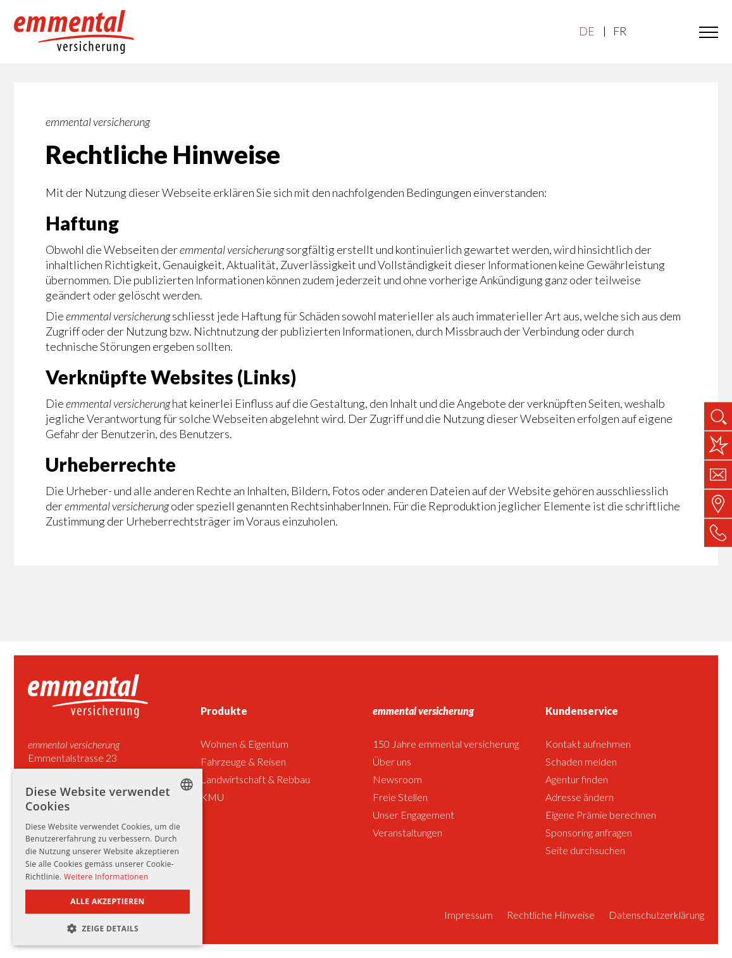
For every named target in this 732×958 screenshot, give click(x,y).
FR (619, 31)
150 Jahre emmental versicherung (446, 744)
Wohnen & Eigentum (244, 744)
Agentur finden (576, 779)
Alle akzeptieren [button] (107, 901)
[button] (107, 927)
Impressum (468, 915)
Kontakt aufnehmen (588, 744)
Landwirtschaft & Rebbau (255, 779)
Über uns (392, 761)
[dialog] (107, 857)
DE (587, 31)
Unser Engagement (413, 815)
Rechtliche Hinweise (551, 915)
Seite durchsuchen (585, 850)
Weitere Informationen (106, 876)
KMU (212, 797)
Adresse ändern (579, 797)
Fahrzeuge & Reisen (243, 761)
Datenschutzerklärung (656, 915)
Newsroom (397, 779)
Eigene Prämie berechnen (600, 815)
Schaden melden (581, 761)
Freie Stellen (400, 797)
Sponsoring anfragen (588, 832)
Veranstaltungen (407, 832)
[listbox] (186, 784)
